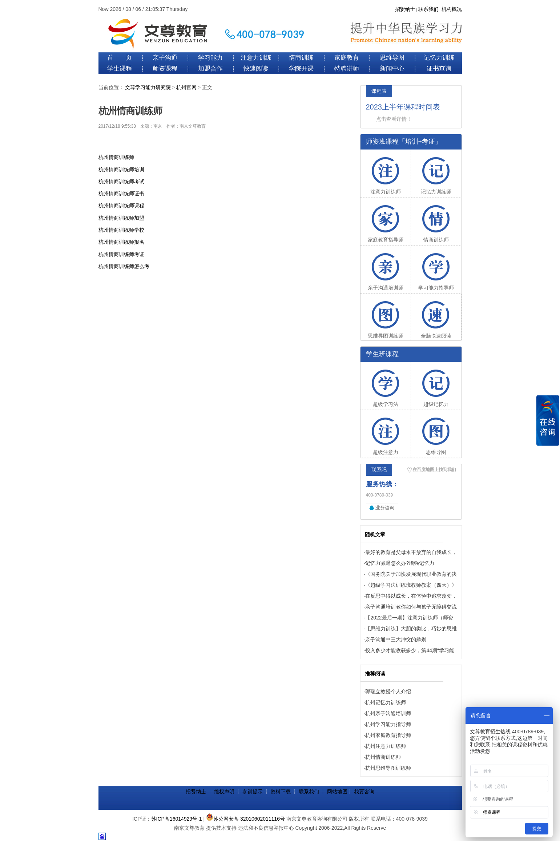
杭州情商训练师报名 (121, 242)
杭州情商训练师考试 (121, 181)
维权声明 (224, 791)
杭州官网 (186, 87)
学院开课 (301, 68)
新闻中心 (392, 68)
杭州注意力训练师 (385, 746)
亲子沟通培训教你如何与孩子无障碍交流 (411, 607)
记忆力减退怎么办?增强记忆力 (399, 563)
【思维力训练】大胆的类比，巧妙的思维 (411, 628)
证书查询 (439, 68)
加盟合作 (210, 68)
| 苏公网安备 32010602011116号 (244, 819)
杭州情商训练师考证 (121, 254)
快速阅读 (255, 68)
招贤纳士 (405, 9)
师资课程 (165, 68)
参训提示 (252, 791)
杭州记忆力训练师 (385, 702)
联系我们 (428, 9)
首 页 (119, 57)
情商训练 (301, 57)
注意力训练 (256, 57)
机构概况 (452, 9)
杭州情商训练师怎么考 (123, 266)
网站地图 (337, 791)
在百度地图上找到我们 (434, 469)
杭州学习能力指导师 (388, 724)
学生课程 (119, 68)
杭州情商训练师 (116, 157)
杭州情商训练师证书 (121, 193)
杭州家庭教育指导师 (388, 735)
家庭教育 (346, 57)
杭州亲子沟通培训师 (388, 713)
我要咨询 (364, 791)
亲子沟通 (165, 57)
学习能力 (210, 57)
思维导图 (392, 57)
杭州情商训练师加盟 (121, 218)
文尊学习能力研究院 (148, 87)
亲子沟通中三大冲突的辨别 (395, 639)
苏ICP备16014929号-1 (176, 819)
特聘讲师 (346, 68)
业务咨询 (384, 507)
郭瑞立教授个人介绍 (388, 691)
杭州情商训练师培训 (121, 169)
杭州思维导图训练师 (388, 768)
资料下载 (280, 791)
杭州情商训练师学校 (121, 230)
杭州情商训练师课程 (121, 205)
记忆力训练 (439, 57)
